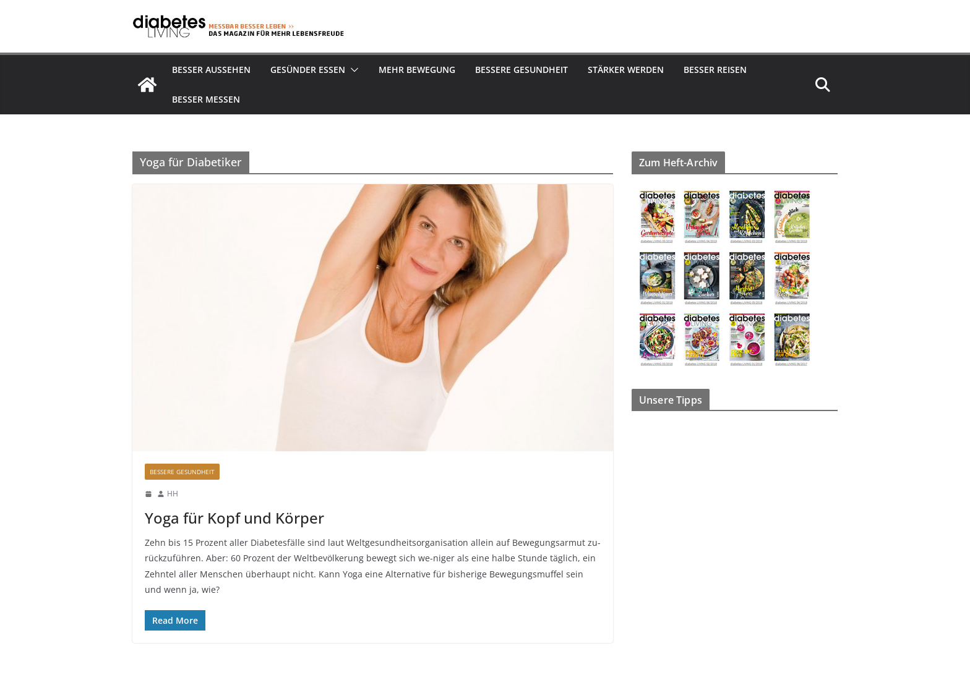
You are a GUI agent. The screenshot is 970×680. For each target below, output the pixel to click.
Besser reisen (715, 69)
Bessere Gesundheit (521, 69)
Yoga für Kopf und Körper (234, 518)
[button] (352, 70)
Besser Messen (206, 99)
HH (172, 493)
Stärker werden (626, 69)
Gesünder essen (307, 69)
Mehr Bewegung (417, 69)
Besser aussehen (211, 69)
